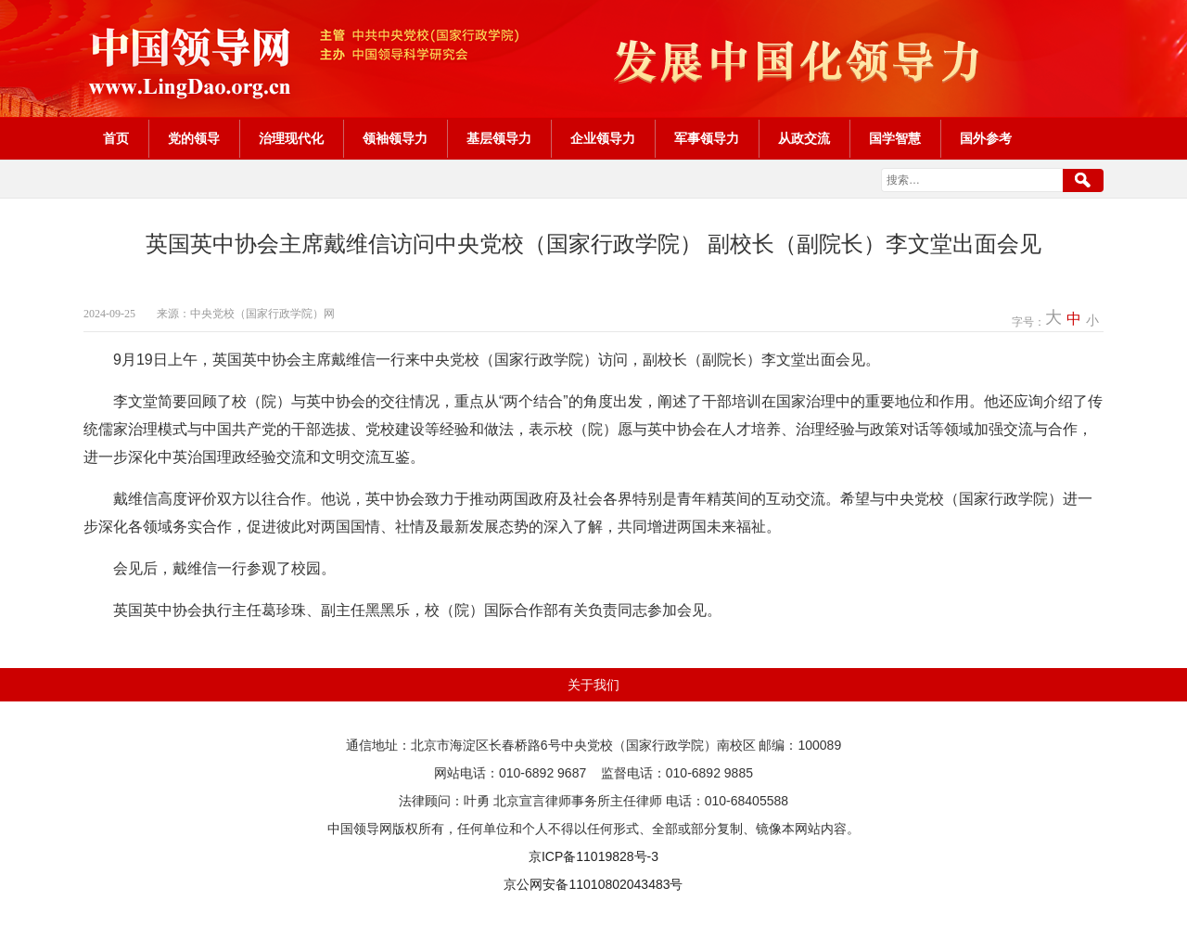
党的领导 (194, 139)
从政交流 (804, 139)
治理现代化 (291, 139)
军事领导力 (706, 139)
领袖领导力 (395, 139)
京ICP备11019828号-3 (593, 856)
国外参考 (986, 139)
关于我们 (593, 684)
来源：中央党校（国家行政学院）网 (246, 313)
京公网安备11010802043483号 (593, 884)
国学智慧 (895, 139)
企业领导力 (602, 139)
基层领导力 (498, 139)
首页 (116, 139)
